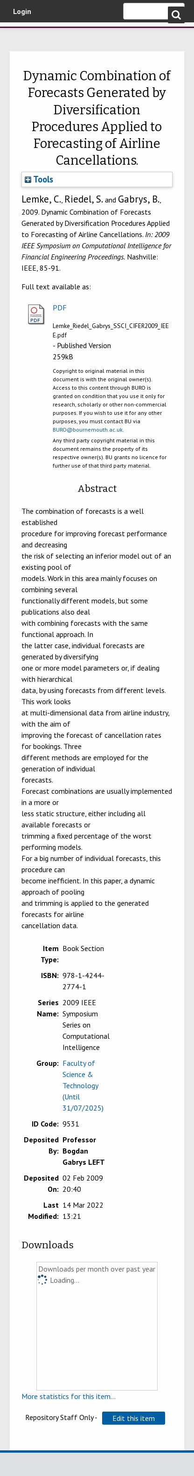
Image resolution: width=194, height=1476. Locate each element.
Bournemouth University (21, 35)
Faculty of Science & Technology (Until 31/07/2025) (83, 1085)
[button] (133, 1418)
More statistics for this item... (68, 1396)
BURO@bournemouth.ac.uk (88, 429)
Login (22, 11)
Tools (39, 179)
